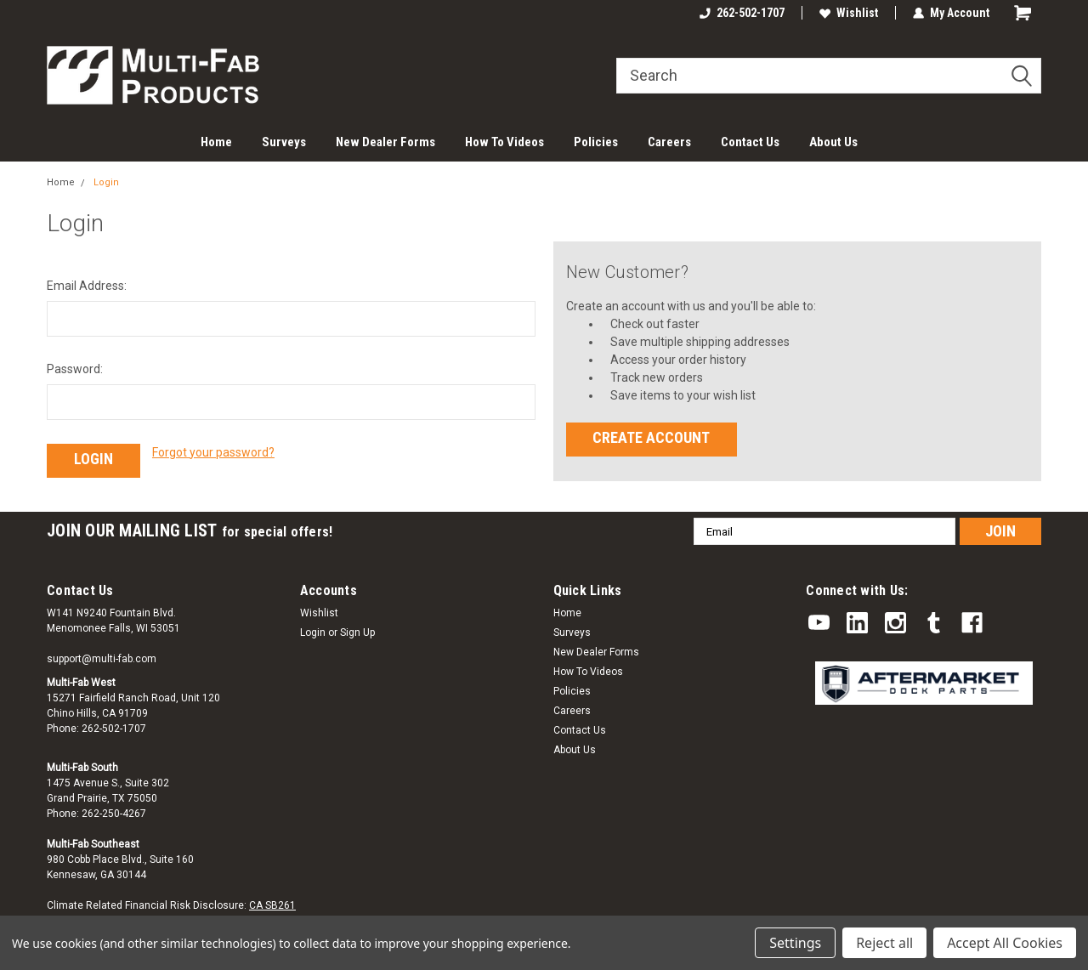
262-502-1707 (742, 13)
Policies (596, 142)
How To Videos (504, 142)
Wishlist (848, 13)
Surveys (284, 142)
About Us (833, 142)
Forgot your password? (213, 452)
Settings (795, 942)
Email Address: (87, 285)
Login (106, 182)
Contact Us (750, 142)
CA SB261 (272, 905)
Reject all (884, 942)
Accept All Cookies (1004, 942)
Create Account (651, 437)
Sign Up (357, 632)
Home (216, 142)
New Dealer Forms (385, 142)
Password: (75, 369)
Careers (669, 142)
